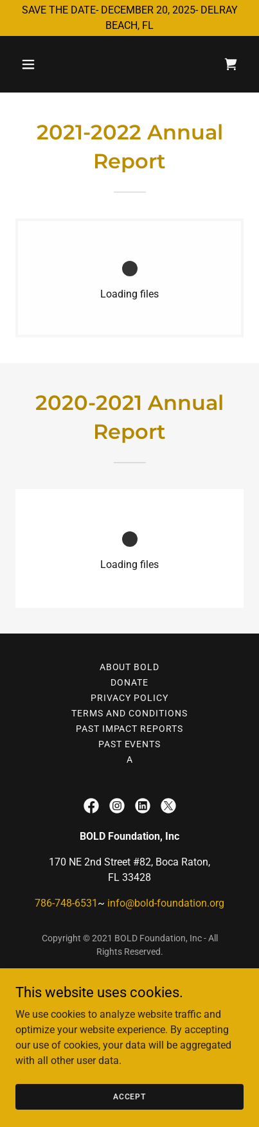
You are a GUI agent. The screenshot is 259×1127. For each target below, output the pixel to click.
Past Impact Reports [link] (130, 728)
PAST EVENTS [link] (129, 744)
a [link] (130, 759)
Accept (129, 1096)
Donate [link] (129, 682)
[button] (32, 64)
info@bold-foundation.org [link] (165, 903)
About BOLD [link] (130, 667)
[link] (231, 64)
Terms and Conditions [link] (129, 713)
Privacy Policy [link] (129, 698)
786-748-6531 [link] (66, 903)
